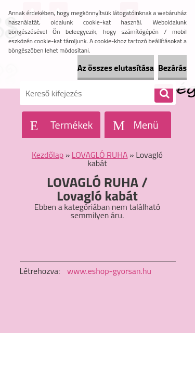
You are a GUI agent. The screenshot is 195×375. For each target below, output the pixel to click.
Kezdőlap (47, 154)
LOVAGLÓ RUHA (100, 154)
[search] (163, 94)
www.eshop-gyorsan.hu (109, 271)
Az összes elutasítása (115, 67)
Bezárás (172, 67)
